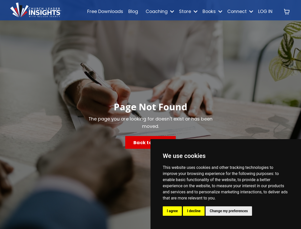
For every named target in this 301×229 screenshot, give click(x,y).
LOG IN (265, 11)
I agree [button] (172, 211)
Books (211, 11)
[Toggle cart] (287, 12)
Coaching (157, 11)
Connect (240, 11)
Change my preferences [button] (229, 211)
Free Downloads (102, 11)
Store (186, 11)
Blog (130, 11)
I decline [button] (193, 211)
